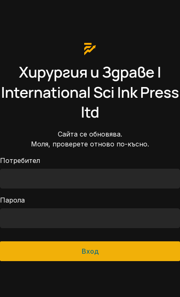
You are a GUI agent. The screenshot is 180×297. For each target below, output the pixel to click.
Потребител (20, 160)
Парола (12, 200)
